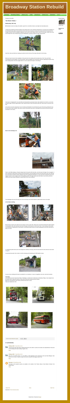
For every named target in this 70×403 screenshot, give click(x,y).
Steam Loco (25, 14)
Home (30, 387)
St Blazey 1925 (11, 354)
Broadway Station (15, 14)
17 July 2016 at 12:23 (18, 354)
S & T (58, 14)
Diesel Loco (45, 14)
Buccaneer (11, 362)
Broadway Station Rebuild (34, 6)
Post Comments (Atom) (14, 389)
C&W (31, 14)
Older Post (52, 387)
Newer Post (8, 387)
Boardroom (37, 14)
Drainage (6, 14)
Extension (52, 14)
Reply (10, 350)
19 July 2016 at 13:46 (17, 362)
